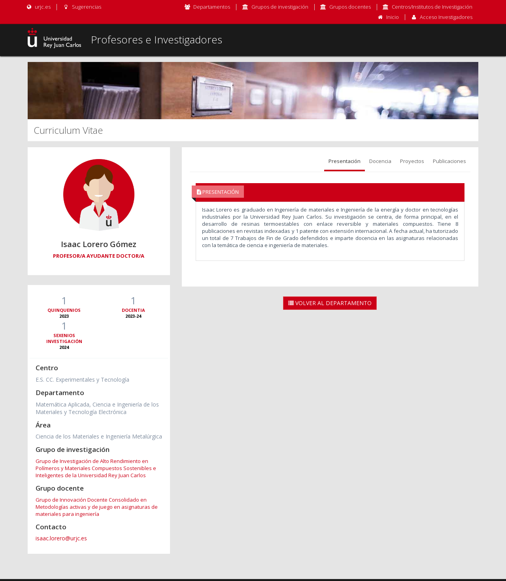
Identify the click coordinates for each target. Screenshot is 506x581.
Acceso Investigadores (446, 17)
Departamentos (211, 6)
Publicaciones (449, 161)
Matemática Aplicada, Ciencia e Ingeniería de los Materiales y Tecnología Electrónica (97, 408)
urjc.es (38, 6)
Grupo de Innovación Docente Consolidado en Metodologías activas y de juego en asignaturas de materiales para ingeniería (97, 506)
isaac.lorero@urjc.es (61, 538)
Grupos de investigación (279, 6)
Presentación (345, 161)
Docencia (380, 161)
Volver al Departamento (330, 303)
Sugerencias (81, 6)
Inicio (392, 17)
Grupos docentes (350, 6)
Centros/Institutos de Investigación (432, 6)
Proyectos (412, 161)
